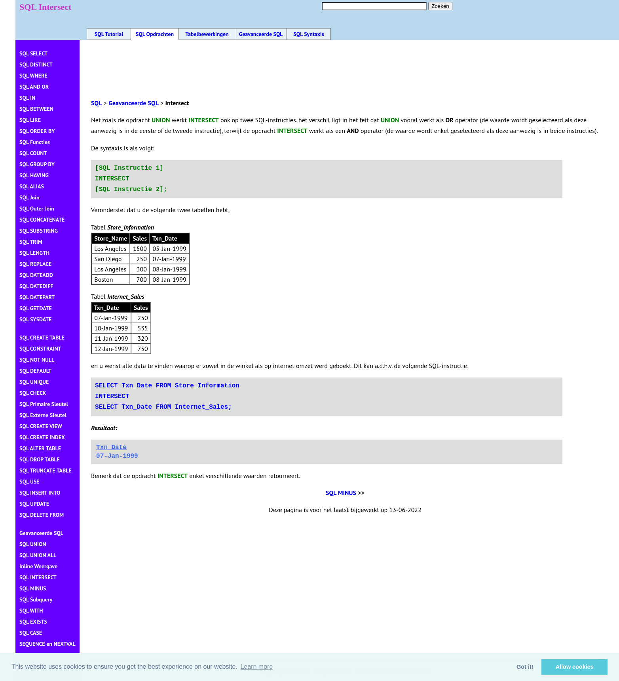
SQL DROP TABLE (39, 459)
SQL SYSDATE (35, 319)
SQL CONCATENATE (42, 219)
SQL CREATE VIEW (40, 426)
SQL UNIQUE (34, 381)
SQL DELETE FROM (41, 514)
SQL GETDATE (35, 308)
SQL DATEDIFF (36, 286)
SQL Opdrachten (155, 34)
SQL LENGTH (34, 252)
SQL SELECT (33, 53)
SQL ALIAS (31, 186)
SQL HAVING (34, 175)
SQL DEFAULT (35, 370)
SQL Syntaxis (308, 34)
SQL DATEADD (36, 275)
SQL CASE (30, 632)
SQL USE (29, 481)
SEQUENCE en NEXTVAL (47, 643)
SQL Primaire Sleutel (43, 404)
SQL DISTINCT (36, 64)
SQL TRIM (30, 241)
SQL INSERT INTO (39, 492)
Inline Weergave (38, 566)
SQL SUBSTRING (38, 230)
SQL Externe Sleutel (42, 415)
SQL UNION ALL (37, 555)
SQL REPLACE (35, 263)
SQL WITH (31, 610)
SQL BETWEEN (36, 108)
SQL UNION (32, 544)
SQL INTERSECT (38, 577)
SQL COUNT (33, 153)
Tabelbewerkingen (206, 34)
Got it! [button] (524, 667)
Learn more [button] (256, 666)
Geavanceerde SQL (261, 34)
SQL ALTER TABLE (40, 448)
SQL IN (27, 97)
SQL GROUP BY (37, 164)
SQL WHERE (33, 75)
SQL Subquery (35, 599)
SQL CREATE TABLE (42, 337)
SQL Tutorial (109, 34)
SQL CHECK (32, 392)
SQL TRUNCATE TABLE (45, 470)
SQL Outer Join (36, 208)
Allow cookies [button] (575, 667)
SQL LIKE (30, 119)
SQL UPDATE (34, 503)
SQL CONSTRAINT (40, 348)
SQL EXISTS (33, 621)
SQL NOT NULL (36, 359)
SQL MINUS (341, 493)
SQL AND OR (34, 86)
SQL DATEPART (37, 297)
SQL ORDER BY (37, 131)
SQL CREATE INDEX (42, 437)
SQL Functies (34, 142)
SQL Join (29, 197)
